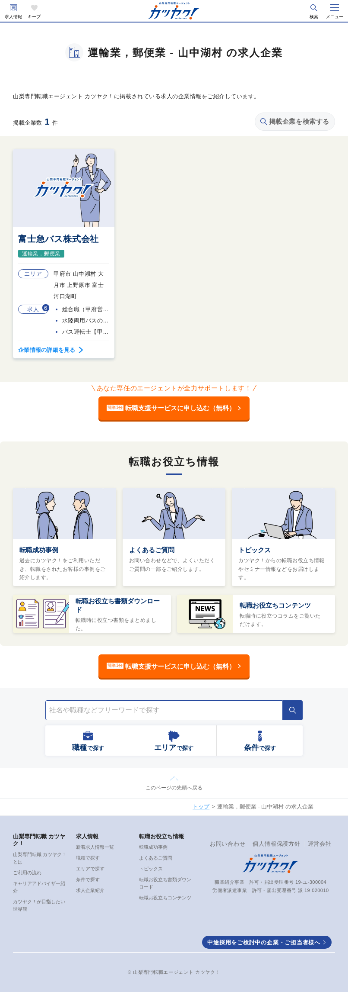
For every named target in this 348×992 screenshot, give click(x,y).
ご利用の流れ (27, 872)
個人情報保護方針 (276, 844)
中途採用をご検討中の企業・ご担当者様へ (263, 942)
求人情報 (13, 16)
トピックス (254, 550)
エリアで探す (90, 868)
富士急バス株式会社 (58, 239)
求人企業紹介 (90, 890)
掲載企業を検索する (294, 121)
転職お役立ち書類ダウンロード (118, 605)
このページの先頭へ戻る (174, 788)
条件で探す (88, 879)
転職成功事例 (38, 550)
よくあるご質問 (151, 550)
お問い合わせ (228, 844)
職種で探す (88, 857)
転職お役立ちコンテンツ (275, 605)
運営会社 (320, 844)
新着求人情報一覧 (95, 847)
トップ (201, 806)
